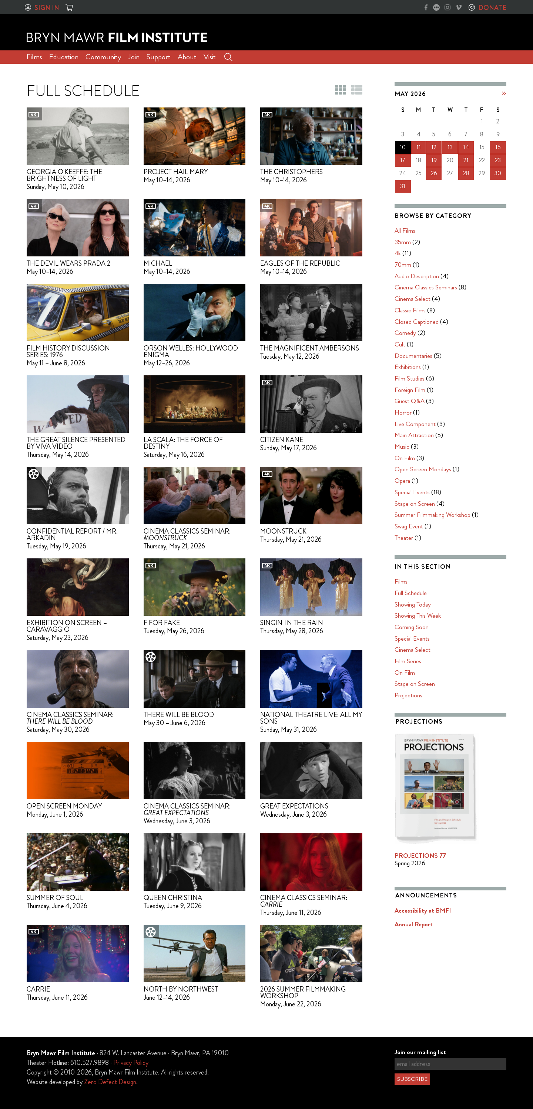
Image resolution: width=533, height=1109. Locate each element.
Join (134, 57)
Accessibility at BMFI (423, 910)
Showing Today (413, 604)
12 (433, 147)
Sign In (46, 8)
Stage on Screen (415, 503)
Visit (210, 57)
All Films (405, 230)
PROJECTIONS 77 (420, 855)
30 (498, 173)
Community (103, 57)
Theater (404, 537)
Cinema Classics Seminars (426, 287)
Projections (408, 695)
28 (466, 173)
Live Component (415, 423)
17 (402, 160)
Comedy (405, 332)
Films (34, 57)
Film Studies (410, 378)
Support (159, 57)
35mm (403, 242)
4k (398, 253)
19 (434, 160)
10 (403, 147)
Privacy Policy (130, 1063)
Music (402, 446)
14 (466, 147)
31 (402, 186)
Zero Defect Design (110, 1082)
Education (63, 57)
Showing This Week (418, 615)
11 (418, 147)
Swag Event (409, 526)
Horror (403, 412)
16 (498, 147)
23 (498, 160)
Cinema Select (412, 298)
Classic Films (410, 310)
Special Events (412, 492)
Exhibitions (408, 366)
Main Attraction (414, 435)
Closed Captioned (417, 321)
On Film (405, 458)
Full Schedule (411, 592)
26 (434, 173)
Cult (400, 344)
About (187, 57)
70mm (403, 264)
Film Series (408, 661)
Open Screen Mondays (423, 469)
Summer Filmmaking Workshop (432, 514)
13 (450, 147)
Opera (402, 480)
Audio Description (417, 276)
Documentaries (413, 355)
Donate (492, 8)
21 (466, 160)
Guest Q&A (410, 400)
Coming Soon (412, 626)
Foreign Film (410, 389)
